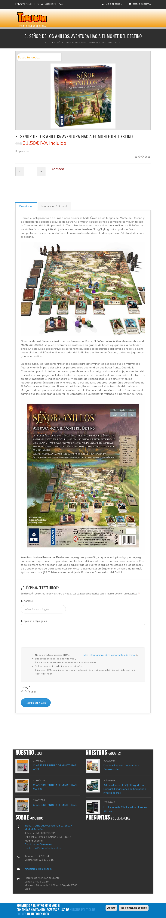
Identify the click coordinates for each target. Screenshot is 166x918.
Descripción (26, 206)
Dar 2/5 (25, 691)
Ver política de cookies (133, 908)
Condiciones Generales (38, 844)
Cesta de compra (142, 4)
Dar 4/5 (32, 691)
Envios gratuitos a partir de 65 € (39, 4)
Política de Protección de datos (43, 848)
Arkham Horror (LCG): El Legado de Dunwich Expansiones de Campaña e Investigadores (124, 789)
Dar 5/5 (35, 691)
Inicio (47, 42)
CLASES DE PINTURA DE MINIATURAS (55, 804)
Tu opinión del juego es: (34, 620)
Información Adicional (54, 206)
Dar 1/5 (22, 691)
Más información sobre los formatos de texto (109, 654)
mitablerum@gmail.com (38, 868)
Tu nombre (27, 600)
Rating (25, 687)
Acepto (111, 908)
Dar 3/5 (28, 691)
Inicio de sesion (113, 4)
